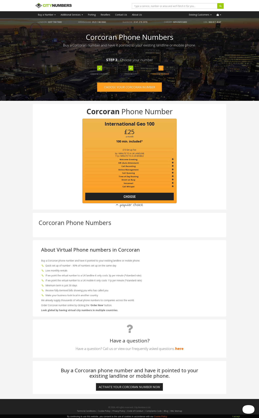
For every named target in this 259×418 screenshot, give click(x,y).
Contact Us (121, 14)
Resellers (105, 14)
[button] (219, 14)
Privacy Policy (118, 411)
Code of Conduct (135, 411)
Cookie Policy (104, 411)
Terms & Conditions (86, 411)
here (179, 348)
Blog (166, 411)
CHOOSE (130, 196)
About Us (137, 14)
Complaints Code (153, 411)
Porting (92, 14)
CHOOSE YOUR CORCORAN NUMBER (129, 87)
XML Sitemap (176, 411)
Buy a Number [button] (47, 14)
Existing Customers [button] (200, 14)
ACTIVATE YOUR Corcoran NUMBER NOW (129, 387)
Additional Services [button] (72, 14)
